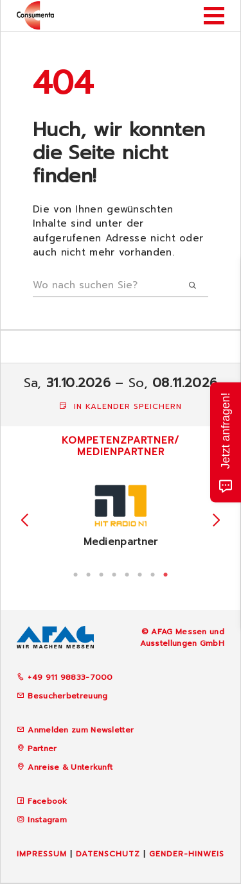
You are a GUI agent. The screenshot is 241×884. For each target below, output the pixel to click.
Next (216, 520)
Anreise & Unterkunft (70, 767)
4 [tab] (114, 573)
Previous (25, 520)
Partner (42, 748)
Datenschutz (108, 854)
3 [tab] (101, 573)
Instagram (47, 820)
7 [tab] (153, 573)
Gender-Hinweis (186, 854)
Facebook (47, 801)
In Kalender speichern (120, 406)
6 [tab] (140, 573)
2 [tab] (88, 573)
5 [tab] (127, 573)
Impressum (42, 854)
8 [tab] (165, 573)
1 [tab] (75, 573)
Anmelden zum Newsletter (81, 730)
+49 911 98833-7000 (65, 677)
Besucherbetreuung (62, 696)
